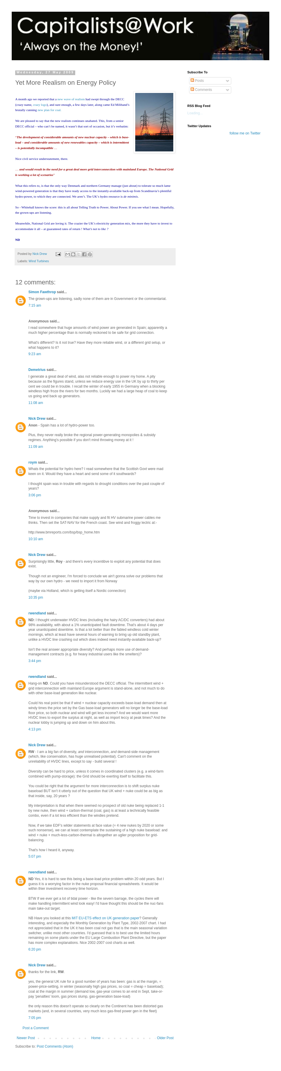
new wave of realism (71, 99)
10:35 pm (35, 597)
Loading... (195, 113)
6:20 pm (34, 949)
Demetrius (37, 370)
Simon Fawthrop (42, 292)
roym (32, 462)
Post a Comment (36, 1028)
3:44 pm (34, 661)
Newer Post (26, 1038)
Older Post (165, 1038)
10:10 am (35, 539)
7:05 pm (34, 1018)
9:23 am (34, 354)
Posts (197, 81)
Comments (201, 90)
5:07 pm (34, 856)
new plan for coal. (49, 110)
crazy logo (40, 104)
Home (96, 1038)
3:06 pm (34, 495)
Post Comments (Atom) (55, 1046)
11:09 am (35, 447)
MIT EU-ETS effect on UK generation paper (105, 918)
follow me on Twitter (245, 133)
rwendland (37, 613)
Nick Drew (36, 419)
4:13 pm (34, 729)
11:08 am (35, 403)
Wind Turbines (39, 261)
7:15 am (34, 305)
